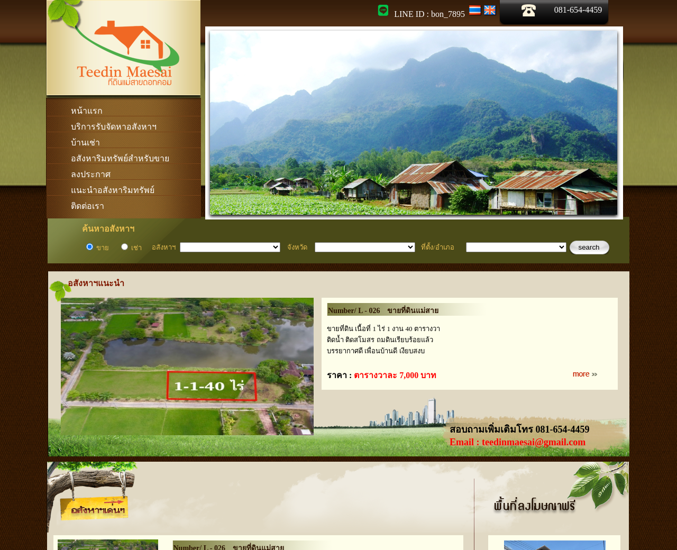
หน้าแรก (87, 110)
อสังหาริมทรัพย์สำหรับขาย (120, 158)
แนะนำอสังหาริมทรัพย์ (112, 190)
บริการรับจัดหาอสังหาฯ (114, 126)
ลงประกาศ (91, 174)
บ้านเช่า (85, 142)
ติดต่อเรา (87, 205)
